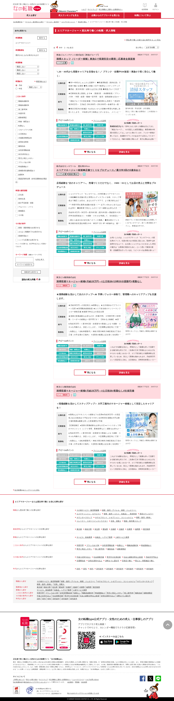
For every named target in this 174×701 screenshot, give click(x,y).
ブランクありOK (24, 162)
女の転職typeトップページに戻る (27, 490)
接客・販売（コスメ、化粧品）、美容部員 (120, 514)
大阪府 (121, 529)
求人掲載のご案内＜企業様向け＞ (111, 9)
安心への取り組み (32, 679)
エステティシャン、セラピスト (89, 514)
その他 (20, 215)
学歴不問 (21, 113)
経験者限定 (22, 118)
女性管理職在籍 (24, 150)
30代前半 (119, 569)
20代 (78, 569)
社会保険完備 (99, 557)
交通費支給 (81, 561)
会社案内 (70, 682)
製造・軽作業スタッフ (132, 521)
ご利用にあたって (19, 679)
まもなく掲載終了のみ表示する (30, 232)
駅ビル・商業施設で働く (144, 561)
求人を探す (31, 15)
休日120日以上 (23, 154)
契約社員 (21, 199)
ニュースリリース (78, 679)
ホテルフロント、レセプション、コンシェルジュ (114, 517)
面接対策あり (23, 236)
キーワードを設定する (24, 264)
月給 (20, 85)
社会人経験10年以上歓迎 (133, 557)
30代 (85, 569)
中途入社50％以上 (84, 557)
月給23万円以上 (152, 557)
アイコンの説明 (99, 121)
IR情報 (77, 682)
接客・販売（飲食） (144, 517)
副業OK (21, 175)
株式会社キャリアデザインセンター (35, 682)
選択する (42, 38)
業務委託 (21, 211)
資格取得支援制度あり (26, 171)
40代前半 (139, 569)
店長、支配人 (116, 521)
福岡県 (137, 529)
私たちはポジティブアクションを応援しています (83, 693)
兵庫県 (129, 529)
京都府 (113, 529)
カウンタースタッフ (84, 517)
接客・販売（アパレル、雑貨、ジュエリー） (119, 510)
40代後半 (149, 569)
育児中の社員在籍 (114, 557)
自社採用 (84, 682)
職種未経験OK (23, 101)
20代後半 (109, 569)
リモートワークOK (25, 130)
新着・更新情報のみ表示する (29, 228)
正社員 (20, 195)
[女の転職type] (17, 682)
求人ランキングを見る (68, 15)
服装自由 (21, 146)
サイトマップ (92, 9)
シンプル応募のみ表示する (28, 240)
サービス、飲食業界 (84, 537)
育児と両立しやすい (25, 158)
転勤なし (21, 126)
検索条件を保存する (31, 272)
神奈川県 (88, 529)
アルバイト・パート (25, 207)
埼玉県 (97, 529)
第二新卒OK (22, 109)
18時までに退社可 (112, 561)
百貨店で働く (127, 561)
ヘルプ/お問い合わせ (92, 679)
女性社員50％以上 (95, 561)
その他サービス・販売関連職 (88, 510)
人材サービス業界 (122, 537)
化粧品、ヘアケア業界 (103, 537)
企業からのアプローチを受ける (105, 15)
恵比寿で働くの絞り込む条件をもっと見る (143, 40)
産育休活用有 (23, 142)
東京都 (79, 529)
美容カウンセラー (146, 514)
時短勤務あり (23, 167)
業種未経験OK (23, 105)
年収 (20, 89)
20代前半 (99, 569)
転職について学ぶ (143, 15)
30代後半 (129, 569)
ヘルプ (83, 9)
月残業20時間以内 (25, 138)
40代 (91, 569)
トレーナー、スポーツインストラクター (92, 521)
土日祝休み (22, 134)
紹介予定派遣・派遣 (25, 203)
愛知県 (105, 529)
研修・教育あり (24, 122)
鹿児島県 (146, 529)
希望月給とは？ (41, 81)
